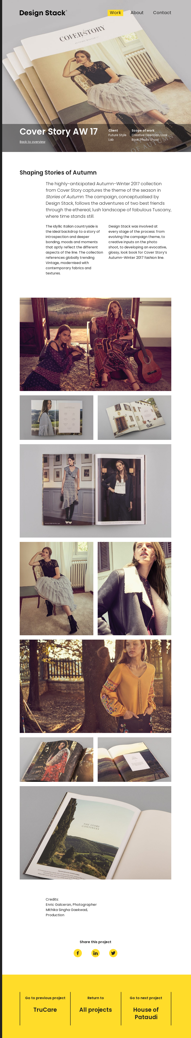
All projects (95, 1010)
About (137, 13)
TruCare (45, 1010)
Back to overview (32, 141)
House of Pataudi (146, 1013)
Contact (162, 13)
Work (115, 13)
